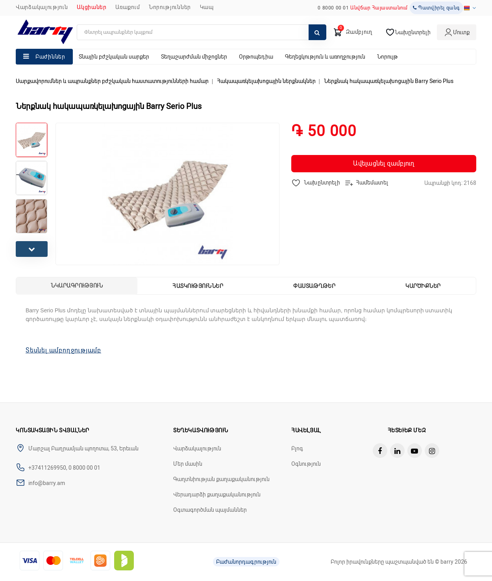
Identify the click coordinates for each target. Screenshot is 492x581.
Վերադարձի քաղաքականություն (217, 494)
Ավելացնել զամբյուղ (383, 163)
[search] (201, 32)
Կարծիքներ (423, 286)
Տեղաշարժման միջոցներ (194, 56)
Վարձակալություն (42, 7)
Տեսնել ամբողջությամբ (63, 350)
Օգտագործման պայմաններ (210, 510)
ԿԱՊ (207, 7)
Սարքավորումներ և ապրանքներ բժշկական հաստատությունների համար (112, 81)
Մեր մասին (187, 464)
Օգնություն (306, 464)
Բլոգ (297, 448)
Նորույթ (387, 56)
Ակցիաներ (92, 7)
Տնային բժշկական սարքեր (114, 56)
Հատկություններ (197, 286)
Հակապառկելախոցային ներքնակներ (266, 81)
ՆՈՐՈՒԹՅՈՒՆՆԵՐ (170, 7)
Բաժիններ (50, 56)
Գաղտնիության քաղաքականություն (221, 479)
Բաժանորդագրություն (246, 562)
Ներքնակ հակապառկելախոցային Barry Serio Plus (388, 81)
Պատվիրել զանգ (436, 8)
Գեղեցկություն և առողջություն (325, 56)
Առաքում (127, 7)
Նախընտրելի (315, 183)
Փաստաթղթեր (314, 286)
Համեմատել (366, 183)
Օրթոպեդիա (256, 56)
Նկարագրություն (77, 285)
